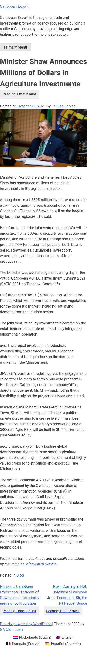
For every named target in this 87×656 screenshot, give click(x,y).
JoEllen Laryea (64, 106)
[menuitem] (32, 637)
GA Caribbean (11, 629)
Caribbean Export (14, 6)
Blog (20, 575)
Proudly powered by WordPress (26, 624)
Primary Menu (15, 47)
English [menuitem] (67, 637)
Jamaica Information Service (34, 564)
